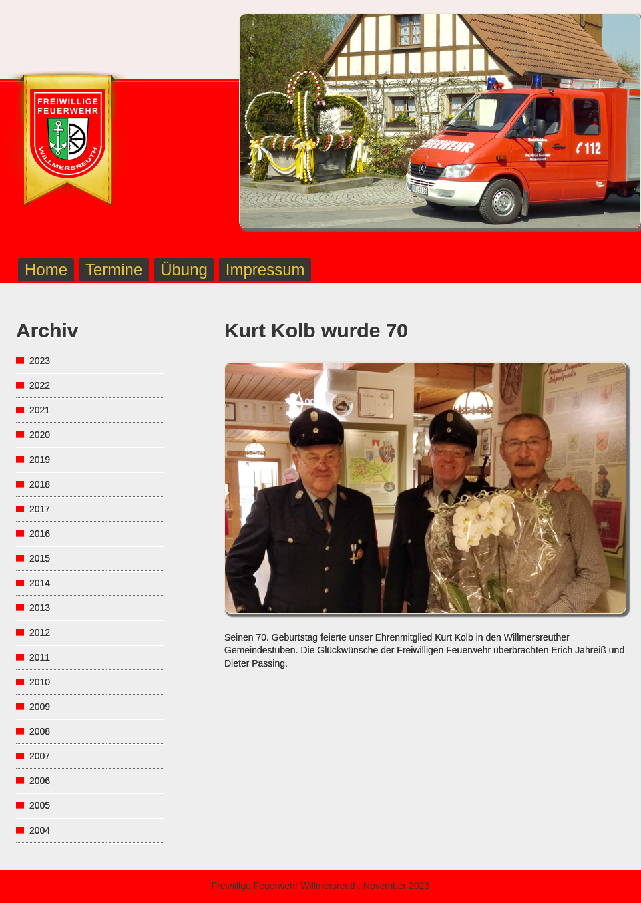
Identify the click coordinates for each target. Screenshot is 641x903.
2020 (39, 434)
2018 (39, 484)
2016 (39, 533)
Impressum (265, 269)
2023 (39, 360)
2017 (39, 509)
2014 (39, 583)
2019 (39, 459)
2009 (39, 706)
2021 (39, 410)
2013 (39, 607)
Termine (113, 269)
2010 (39, 682)
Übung (184, 269)
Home (46, 269)
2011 (39, 657)
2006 (39, 780)
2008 (39, 731)
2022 (39, 385)
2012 (39, 632)
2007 (39, 756)
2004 (39, 830)
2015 (39, 558)
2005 (39, 805)
